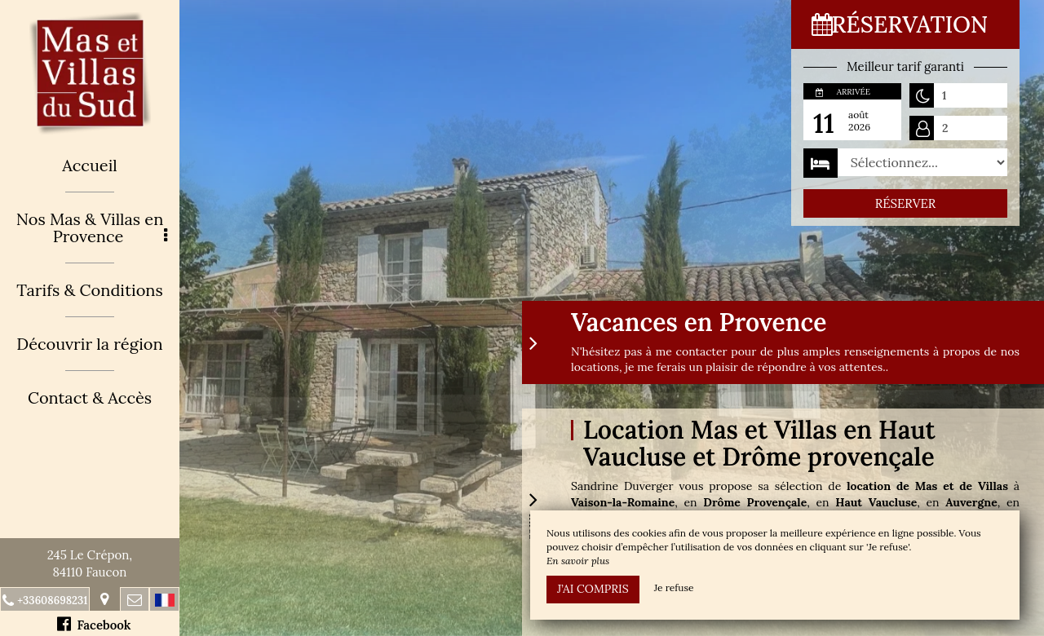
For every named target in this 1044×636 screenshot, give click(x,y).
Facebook (94, 624)
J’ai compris (593, 588)
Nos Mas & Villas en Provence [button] (91, 227)
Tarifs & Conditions (89, 290)
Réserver (905, 203)
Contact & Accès (90, 397)
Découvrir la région (89, 343)
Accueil (89, 165)
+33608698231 (52, 600)
